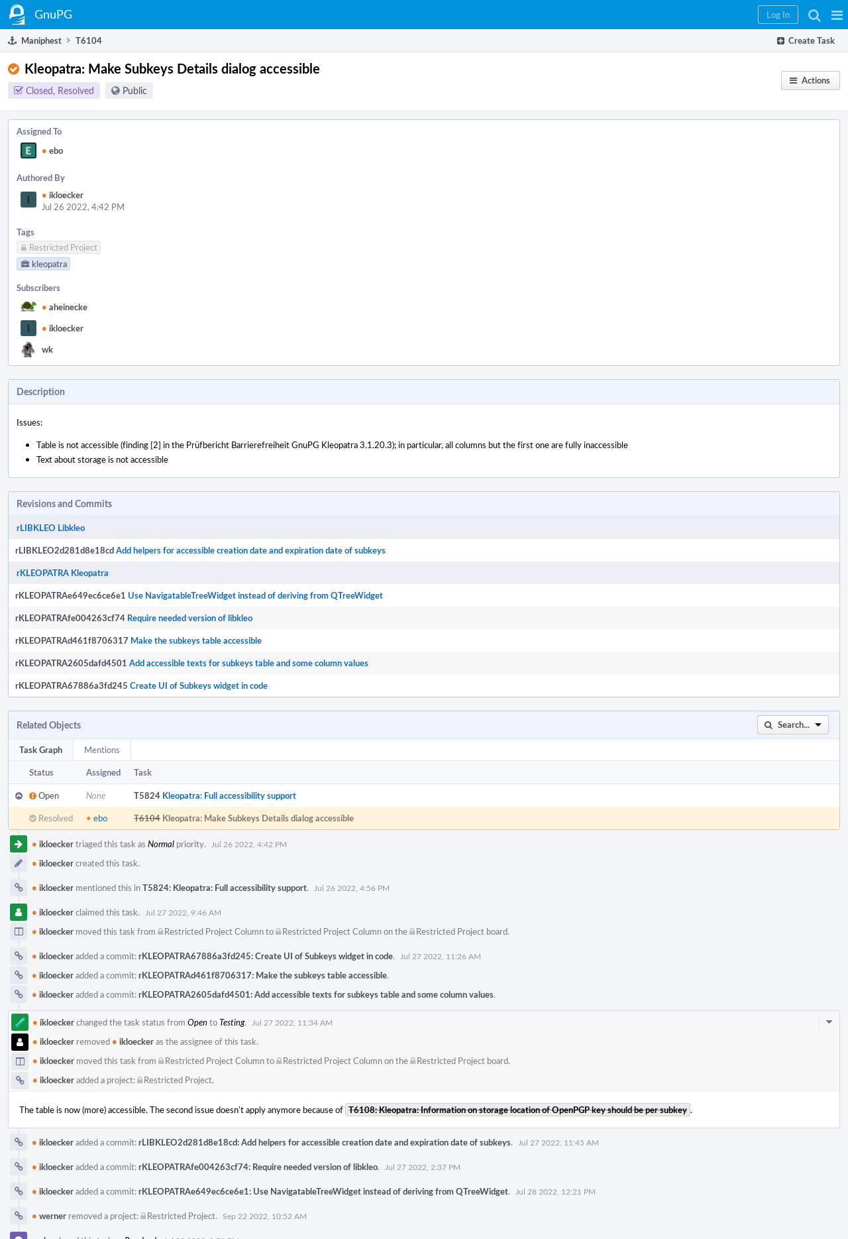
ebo (52, 150)
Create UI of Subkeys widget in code (199, 685)
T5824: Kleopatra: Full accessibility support (224, 888)
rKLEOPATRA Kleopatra (63, 573)
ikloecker (62, 195)
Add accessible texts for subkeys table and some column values (248, 663)
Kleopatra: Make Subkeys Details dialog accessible (258, 818)
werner (49, 1216)
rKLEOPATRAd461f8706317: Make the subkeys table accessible (262, 975)
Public (135, 90)
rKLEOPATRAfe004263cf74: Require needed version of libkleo (258, 1167)
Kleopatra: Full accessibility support (229, 795)
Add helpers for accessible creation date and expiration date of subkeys (251, 550)
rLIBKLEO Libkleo (51, 528)
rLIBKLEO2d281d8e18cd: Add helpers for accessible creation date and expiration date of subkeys (324, 1142)
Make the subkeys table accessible (196, 640)
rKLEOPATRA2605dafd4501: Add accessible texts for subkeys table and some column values (316, 994)
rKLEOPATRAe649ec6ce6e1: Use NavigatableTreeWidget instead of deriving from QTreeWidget (323, 1191)
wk (47, 349)
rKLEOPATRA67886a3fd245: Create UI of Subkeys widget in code (265, 956)
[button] (837, 14)
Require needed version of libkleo (189, 618)
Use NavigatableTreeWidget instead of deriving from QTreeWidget (255, 595)
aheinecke (64, 307)
